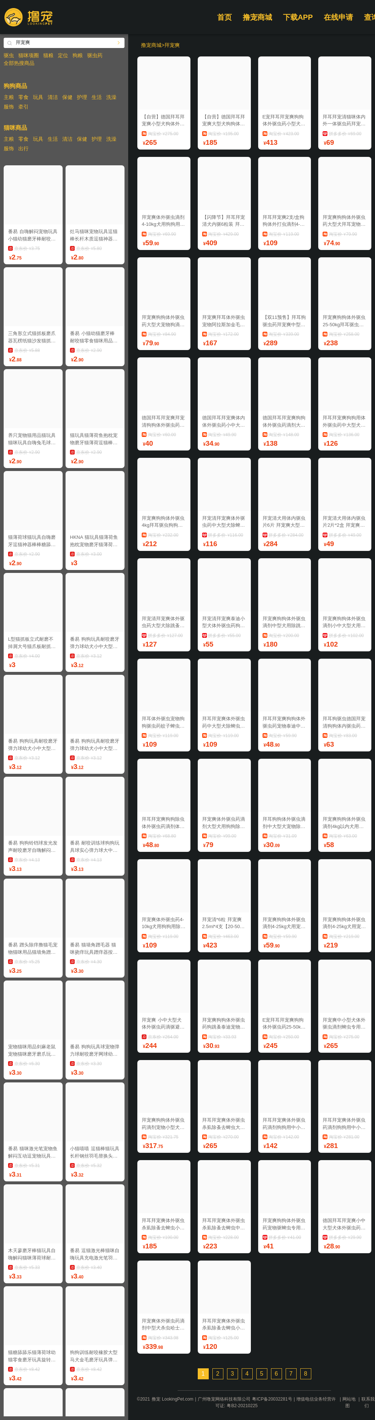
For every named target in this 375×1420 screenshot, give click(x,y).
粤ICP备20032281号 (272, 1399)
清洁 (53, 97)
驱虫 (9, 55)
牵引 (23, 107)
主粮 (9, 97)
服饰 (9, 107)
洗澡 (111, 97)
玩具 (38, 97)
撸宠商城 (257, 17)
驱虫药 (95, 55)
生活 (97, 97)
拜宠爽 (172, 45)
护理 (82, 97)
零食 (23, 97)
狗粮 (78, 55)
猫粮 (48, 55)
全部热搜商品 (19, 63)
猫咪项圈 (28, 55)
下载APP (298, 17)
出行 (23, 148)
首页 (224, 17)
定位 (63, 55)
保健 (67, 97)
